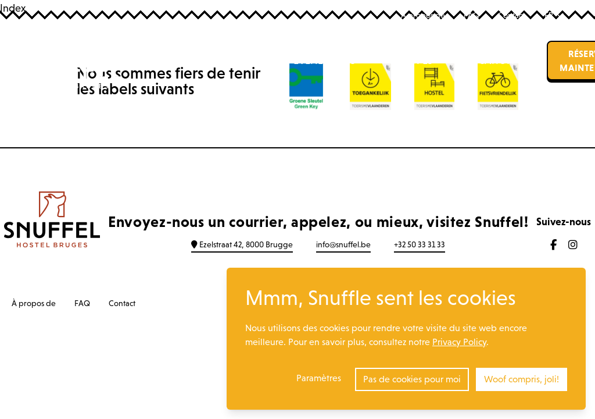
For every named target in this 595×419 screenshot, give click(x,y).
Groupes (410, 60)
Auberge (188, 60)
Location (489, 60)
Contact (511, 15)
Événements (324, 60)
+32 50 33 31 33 (419, 244)
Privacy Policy (459, 342)
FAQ (471, 15)
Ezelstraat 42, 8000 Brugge (242, 244)
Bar (252, 60)
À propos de (423, 15)
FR (554, 15)
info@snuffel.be (343, 244)
